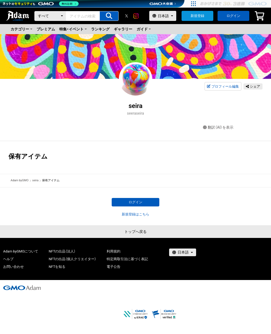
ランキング (100, 29)
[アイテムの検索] (109, 16)
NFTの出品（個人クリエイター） (72, 259)
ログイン (233, 16)
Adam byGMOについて (20, 251)
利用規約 (113, 251)
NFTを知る (57, 267)
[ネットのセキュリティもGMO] (40, 3)
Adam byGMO (20, 180)
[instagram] (136, 16)
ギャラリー (123, 29)
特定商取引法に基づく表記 (127, 259)
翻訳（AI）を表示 (218, 127)
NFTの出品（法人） (62, 251)
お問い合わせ (13, 267)
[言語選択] (162, 16)
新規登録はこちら (135, 214)
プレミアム (46, 29)
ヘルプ (8, 259)
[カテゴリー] (50, 16)
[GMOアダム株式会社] (22, 287)
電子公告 (113, 267)
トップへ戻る (135, 231)
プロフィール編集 (223, 86)
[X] (126, 16)
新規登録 (197, 16)
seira (35, 180)
